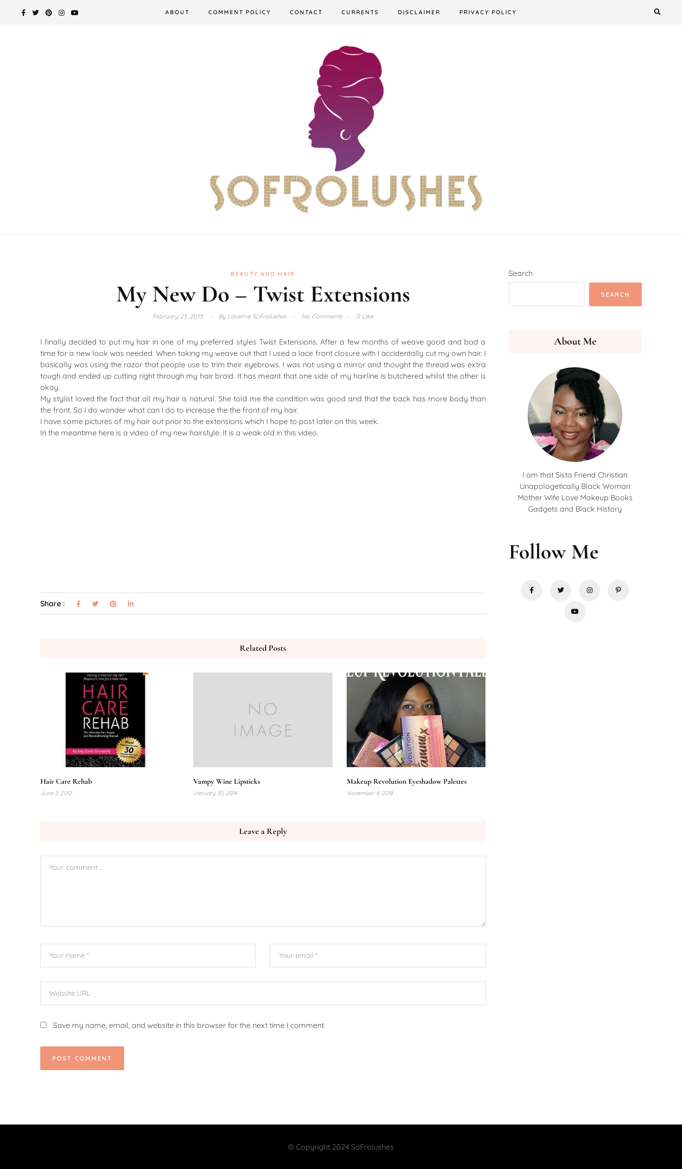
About (177, 12)
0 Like (364, 316)
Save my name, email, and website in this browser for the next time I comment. (189, 1025)
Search (521, 273)
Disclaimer (419, 12)
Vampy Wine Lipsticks (226, 781)
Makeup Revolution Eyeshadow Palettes (407, 781)
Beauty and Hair (263, 273)
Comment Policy (239, 12)
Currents (360, 12)
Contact (306, 12)
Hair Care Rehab (66, 781)
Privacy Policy (488, 12)
